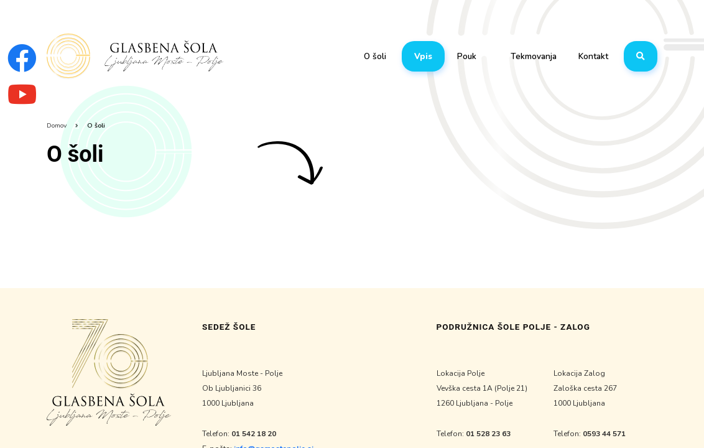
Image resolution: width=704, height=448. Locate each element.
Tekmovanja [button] (534, 56)
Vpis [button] (423, 56)
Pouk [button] (466, 56)
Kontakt (593, 56)
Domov (57, 125)
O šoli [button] (375, 56)
